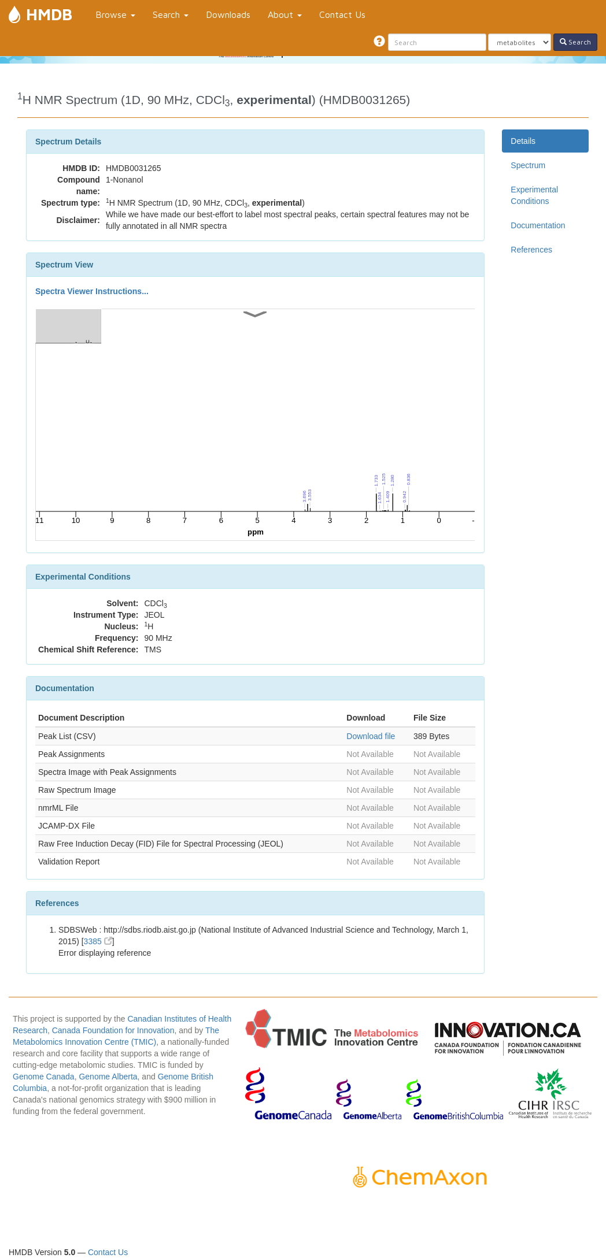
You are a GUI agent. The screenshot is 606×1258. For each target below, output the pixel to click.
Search (171, 14)
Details (523, 141)
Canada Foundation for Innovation (113, 1030)
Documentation (538, 225)
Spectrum (528, 165)
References (531, 249)
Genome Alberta (108, 1076)
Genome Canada (44, 1076)
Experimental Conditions (534, 195)
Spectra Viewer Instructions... (92, 291)
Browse (115, 14)
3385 (98, 941)
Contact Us (342, 14)
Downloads (228, 14)
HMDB (49, 14)
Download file (370, 736)
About (285, 14)
